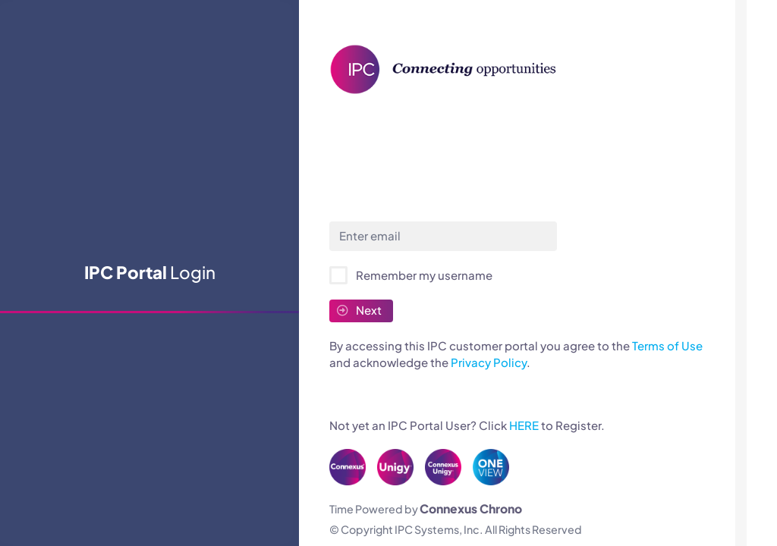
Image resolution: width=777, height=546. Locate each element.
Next (359, 310)
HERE (524, 425)
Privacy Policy (489, 362)
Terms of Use (667, 345)
